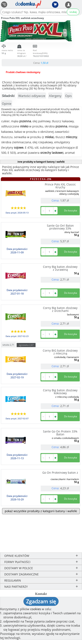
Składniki (8, 96)
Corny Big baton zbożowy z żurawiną (60, 268)
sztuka (8, 344)
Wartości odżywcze (31, 96)
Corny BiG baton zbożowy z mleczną (60, 352)
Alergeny (55, 96)
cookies (35, 609)
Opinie (6, 103)
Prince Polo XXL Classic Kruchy (60, 185)
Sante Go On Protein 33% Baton (60, 432)
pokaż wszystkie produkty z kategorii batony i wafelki (41, 511)
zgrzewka (26, 344)
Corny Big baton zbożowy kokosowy (60, 391)
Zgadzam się (41, 601)
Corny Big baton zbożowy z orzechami (60, 309)
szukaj (73, 12)
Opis (68, 96)
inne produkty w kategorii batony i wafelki (41, 161)
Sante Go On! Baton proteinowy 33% (60, 227)
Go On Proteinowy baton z (60, 472)
